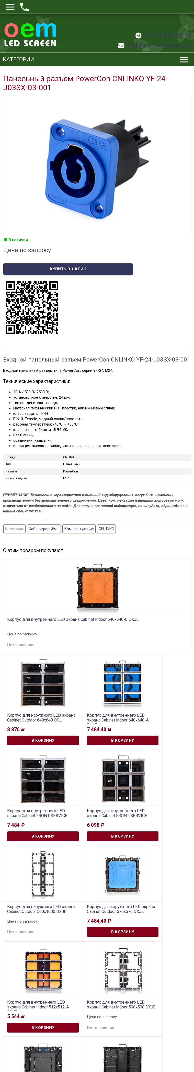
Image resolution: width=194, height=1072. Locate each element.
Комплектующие (79, 529)
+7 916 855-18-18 (163, 35)
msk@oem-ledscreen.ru (154, 45)
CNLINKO (106, 529)
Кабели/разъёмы (44, 529)
